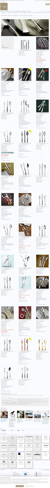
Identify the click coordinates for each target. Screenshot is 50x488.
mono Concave (29, 415)
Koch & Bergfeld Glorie (7, 283)
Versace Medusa (42, 345)
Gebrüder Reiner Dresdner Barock (42, 107)
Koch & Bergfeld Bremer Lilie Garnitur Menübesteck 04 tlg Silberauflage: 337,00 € (25, 186)
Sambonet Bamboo (4, 415)
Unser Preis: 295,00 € (39, 61)
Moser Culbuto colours (37, 415)
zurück (2, 469)
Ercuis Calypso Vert (25, 373)
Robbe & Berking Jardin (7, 373)
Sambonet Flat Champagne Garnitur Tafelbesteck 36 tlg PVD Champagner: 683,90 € (24, 89)
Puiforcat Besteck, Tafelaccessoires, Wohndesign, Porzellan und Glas (12, 439)
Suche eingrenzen (4, 18)
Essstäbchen (16, 12)
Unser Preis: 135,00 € (22, 297)
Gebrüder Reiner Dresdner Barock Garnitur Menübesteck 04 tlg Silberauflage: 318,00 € (41, 123)
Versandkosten (16, 475)
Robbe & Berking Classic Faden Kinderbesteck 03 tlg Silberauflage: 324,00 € (41, 299)
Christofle (6, 402)
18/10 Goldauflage (39, 53)
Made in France (30, 12)
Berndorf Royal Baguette (25, 230)
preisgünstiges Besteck (38, 12)
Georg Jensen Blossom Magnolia (7, 107)
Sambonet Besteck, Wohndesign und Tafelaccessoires (12, 455)
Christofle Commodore (42, 170)
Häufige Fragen (16, 473)
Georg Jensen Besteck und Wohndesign (4, 438)
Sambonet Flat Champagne (25, 75)
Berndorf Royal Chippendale (25, 313)
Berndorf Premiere (7, 313)
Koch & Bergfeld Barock (25, 200)
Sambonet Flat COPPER (25, 345)
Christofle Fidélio (42, 230)
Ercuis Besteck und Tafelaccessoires (37, 438)
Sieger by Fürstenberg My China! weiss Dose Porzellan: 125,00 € (45, 422)
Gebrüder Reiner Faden (42, 75)
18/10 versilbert (21, 116)
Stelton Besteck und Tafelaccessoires (29, 455)
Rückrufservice (43, 0)
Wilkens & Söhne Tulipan (7, 137)
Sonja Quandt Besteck (20, 446)
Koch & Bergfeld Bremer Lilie (25, 170)
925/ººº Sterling (21, 179)
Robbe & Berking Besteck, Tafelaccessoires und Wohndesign (20, 438)
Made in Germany (22, 12)
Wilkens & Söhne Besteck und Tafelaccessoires (4, 446)
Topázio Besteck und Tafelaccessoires (45, 438)
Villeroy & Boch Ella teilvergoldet (7, 200)
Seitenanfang (46, 469)
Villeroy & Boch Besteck (20, 462)
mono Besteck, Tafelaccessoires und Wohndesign (20, 455)
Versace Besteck (45, 454)
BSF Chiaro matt (25, 283)
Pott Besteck (37, 446)
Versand (42, 395)
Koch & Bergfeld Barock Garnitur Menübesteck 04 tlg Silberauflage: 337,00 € (25, 216)
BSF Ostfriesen (7, 262)
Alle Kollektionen (5, 46)
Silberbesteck (4, 12)
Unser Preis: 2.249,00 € (4, 155)
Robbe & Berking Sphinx (7, 75)
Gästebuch (36, 0)
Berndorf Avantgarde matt (42, 44)
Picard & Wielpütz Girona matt (7, 170)
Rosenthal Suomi (20, 415)
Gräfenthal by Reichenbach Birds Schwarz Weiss (12, 416)
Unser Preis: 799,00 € (4, 331)
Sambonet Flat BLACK (25, 137)
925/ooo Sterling (3, 324)
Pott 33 (42, 313)
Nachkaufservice (46, 12)
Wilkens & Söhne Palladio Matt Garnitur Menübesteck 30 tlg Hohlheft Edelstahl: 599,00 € (7, 244)
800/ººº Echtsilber (39, 86)
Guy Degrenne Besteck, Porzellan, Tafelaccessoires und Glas (4, 455)
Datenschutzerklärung (22, 483)
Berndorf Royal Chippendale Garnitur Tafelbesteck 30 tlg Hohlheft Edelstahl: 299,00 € (24, 329)
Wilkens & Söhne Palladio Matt (7, 230)
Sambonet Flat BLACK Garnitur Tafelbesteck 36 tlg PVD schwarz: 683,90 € (25, 151)
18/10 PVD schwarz (22, 117)
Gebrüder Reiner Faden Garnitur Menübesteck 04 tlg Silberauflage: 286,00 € (42, 92)
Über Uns (39, 0)
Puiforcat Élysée (42, 137)
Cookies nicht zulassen (29, 486)
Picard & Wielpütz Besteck (37, 454)
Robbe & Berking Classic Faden (42, 283)
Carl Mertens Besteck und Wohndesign (4, 463)
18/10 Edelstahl (3, 323)
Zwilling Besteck (12, 462)
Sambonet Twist (25, 107)
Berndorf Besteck (45, 446)
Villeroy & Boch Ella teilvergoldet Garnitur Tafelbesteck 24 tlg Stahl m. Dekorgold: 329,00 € (6, 214)
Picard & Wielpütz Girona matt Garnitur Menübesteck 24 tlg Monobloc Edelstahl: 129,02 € (7, 183)
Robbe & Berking (14, 402)
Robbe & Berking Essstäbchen (25, 44)
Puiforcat (3, 402)
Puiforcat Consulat (42, 200)
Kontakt (15, 472)
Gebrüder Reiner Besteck (29, 446)
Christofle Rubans (7, 345)
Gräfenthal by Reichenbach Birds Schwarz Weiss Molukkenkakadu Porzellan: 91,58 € (11, 424)
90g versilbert (21, 240)
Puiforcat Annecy (42, 262)
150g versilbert (38, 354)
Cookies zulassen (20, 486)
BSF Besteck (29, 462)
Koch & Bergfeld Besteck (12, 446)
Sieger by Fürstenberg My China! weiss (45, 415)
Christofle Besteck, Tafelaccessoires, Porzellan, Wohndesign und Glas (29, 438)
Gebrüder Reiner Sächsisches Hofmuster (25, 262)
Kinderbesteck (10, 12)
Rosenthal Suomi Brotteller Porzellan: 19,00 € (20, 421)
